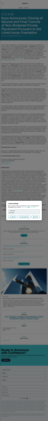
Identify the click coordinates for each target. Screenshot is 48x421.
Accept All (13, 217)
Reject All (35, 217)
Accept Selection (24, 217)
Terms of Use (32, 207)
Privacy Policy (24, 207)
